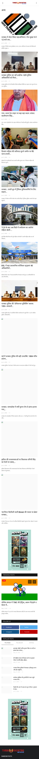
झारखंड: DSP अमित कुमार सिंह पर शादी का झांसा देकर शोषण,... (24, 649)
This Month (19, 643)
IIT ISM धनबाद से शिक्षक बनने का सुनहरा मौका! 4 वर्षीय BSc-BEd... (24, 659)
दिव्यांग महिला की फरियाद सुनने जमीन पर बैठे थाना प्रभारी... (17, 152)
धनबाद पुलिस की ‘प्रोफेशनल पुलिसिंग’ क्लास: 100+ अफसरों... (17, 304)
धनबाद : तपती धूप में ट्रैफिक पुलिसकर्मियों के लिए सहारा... (18, 190)
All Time (31, 643)
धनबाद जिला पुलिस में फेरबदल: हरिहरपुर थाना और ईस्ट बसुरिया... (24, 669)
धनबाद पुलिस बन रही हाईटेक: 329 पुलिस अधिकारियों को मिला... (16, 76)
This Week (7, 643)
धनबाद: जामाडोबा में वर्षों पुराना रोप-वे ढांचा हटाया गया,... (19, 408)
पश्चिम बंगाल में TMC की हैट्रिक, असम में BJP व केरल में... (19, 603)
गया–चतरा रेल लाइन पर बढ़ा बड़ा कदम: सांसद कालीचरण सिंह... (17, 114)
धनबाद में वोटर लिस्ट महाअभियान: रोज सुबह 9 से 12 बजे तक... (19, 38)
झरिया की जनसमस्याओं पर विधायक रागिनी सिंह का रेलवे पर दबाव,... (18, 460)
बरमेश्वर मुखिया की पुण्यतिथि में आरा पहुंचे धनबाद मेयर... (23, 678)
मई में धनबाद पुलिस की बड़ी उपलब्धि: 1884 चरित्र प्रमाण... (19, 357)
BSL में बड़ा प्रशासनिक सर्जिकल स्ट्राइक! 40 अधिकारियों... (17, 266)
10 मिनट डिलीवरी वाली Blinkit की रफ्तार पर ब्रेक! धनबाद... (19, 513)
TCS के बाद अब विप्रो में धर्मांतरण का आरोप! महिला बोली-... (17, 228)
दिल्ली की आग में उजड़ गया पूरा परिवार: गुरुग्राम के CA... (25, 688)
